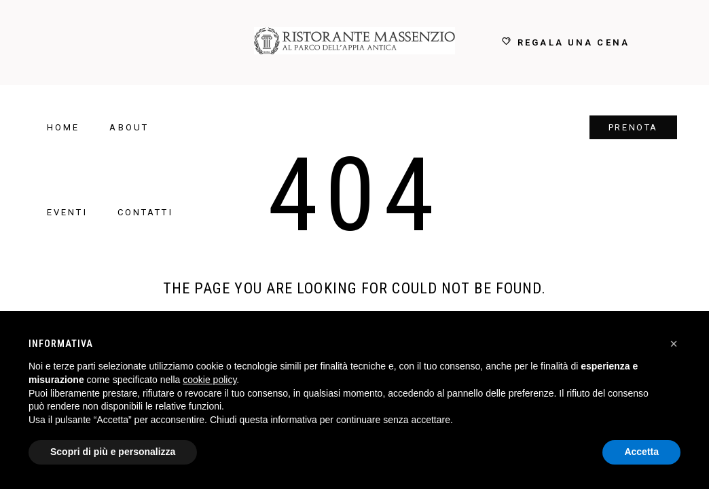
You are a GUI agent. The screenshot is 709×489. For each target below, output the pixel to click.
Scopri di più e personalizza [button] (112, 451)
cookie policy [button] (209, 379)
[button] (674, 344)
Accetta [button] (641, 451)
